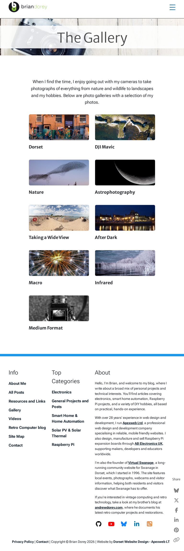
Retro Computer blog (27, 427)
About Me (17, 383)
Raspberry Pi (63, 444)
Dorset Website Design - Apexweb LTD (142, 542)
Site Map (16, 436)
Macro (35, 282)
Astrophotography (115, 192)
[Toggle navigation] (172, 7)
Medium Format (46, 328)
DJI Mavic (105, 147)
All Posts (16, 392)
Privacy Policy (23, 542)
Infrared (104, 282)
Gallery (15, 410)
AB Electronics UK (148, 444)
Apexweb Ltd (133, 423)
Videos (15, 418)
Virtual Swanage (141, 463)
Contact (16, 445)
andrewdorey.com (109, 508)
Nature (36, 192)
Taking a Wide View (49, 237)
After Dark (106, 237)
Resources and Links (27, 401)
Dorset (36, 147)
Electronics (61, 392)
